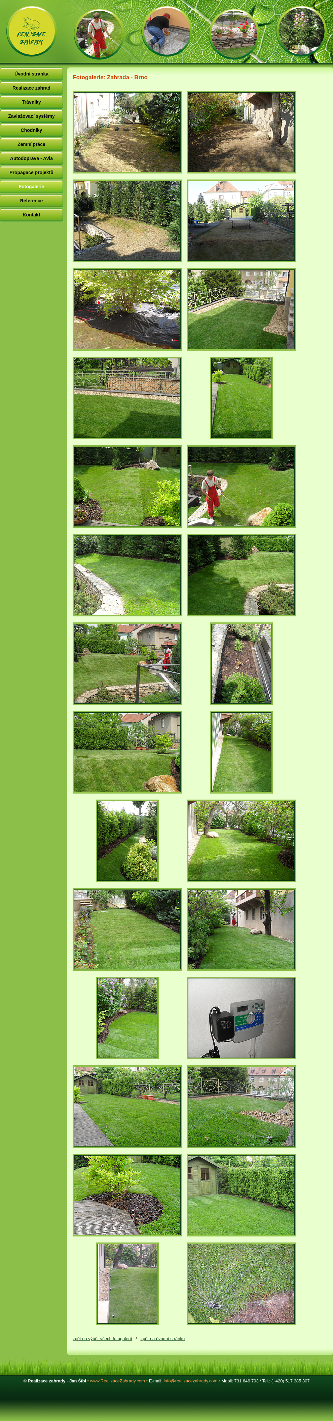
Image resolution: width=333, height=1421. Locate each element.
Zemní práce (31, 144)
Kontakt (31, 214)
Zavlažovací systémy (31, 116)
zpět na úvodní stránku (163, 1338)
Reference (31, 200)
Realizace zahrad (31, 88)
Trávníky (31, 102)
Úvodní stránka (31, 74)
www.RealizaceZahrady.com (117, 1380)
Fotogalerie (31, 186)
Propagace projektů (31, 172)
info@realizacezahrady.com (191, 1380)
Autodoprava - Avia (31, 158)
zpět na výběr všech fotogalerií (102, 1338)
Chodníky (31, 130)
